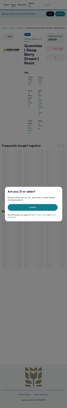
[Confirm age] (33, 207)
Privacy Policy (41, 215)
